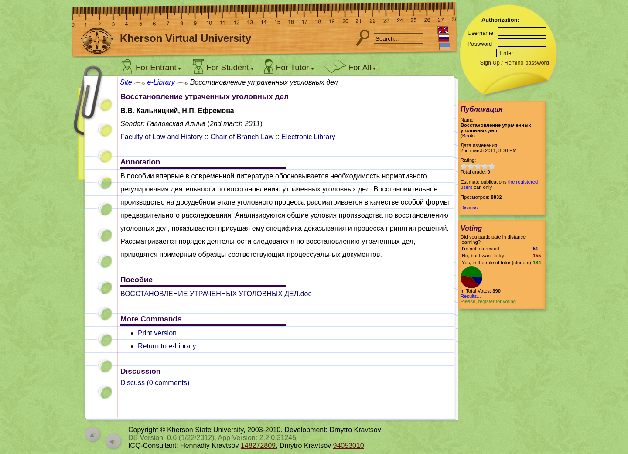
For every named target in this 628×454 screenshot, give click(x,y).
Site (126, 82)
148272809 (258, 445)
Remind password (527, 62)
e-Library (161, 82)
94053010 (348, 445)
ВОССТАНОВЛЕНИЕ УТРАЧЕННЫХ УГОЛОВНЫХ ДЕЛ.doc (216, 293)
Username (480, 33)
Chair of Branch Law (241, 136)
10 (491, 166)
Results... (471, 296)
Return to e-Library (167, 346)
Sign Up (490, 62)
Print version (157, 333)
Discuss (469, 207)
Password (480, 44)
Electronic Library (308, 136)
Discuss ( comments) (154, 382)
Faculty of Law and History (161, 136)
